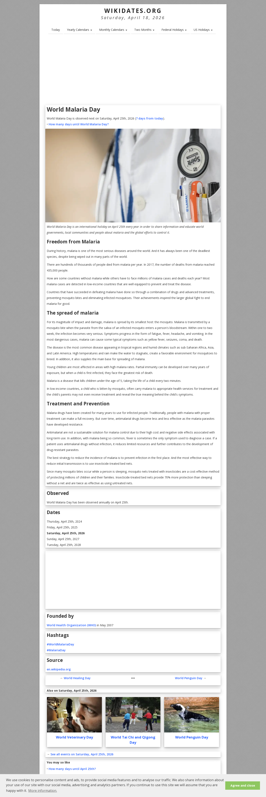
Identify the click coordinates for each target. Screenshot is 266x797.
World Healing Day (77, 678)
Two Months (144, 30)
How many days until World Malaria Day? (79, 124)
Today (55, 30)
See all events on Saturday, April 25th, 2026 (81, 754)
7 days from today (149, 118)
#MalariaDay (56, 650)
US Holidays (203, 30)
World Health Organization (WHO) (71, 625)
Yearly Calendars (79, 30)
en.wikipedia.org (59, 669)
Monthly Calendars (113, 30)
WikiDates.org (133, 11)
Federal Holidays (174, 30)
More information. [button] (42, 790)
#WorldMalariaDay (60, 644)
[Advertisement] (133, 71)
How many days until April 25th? (72, 769)
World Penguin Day (188, 678)
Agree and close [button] (242, 785)
